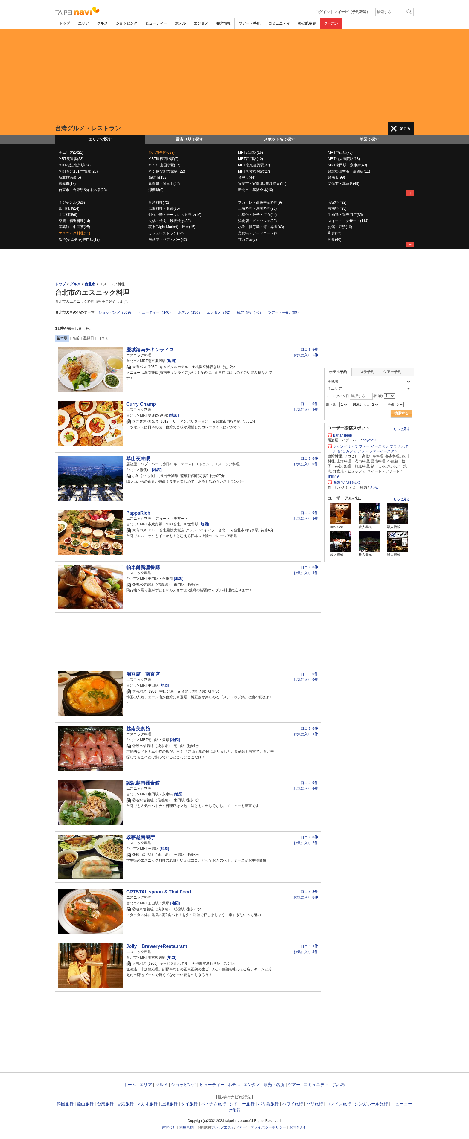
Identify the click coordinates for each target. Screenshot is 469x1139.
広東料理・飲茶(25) (164, 208)
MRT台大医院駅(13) (344, 159)
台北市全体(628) (161, 152)
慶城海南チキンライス (150, 349)
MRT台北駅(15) (250, 152)
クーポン (331, 23)
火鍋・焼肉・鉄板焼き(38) (169, 221)
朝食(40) (334, 239)
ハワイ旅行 (292, 1103)
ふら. (374, 487)
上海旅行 (169, 1103)
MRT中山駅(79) (340, 152)
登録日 (88, 338)
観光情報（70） (250, 312)
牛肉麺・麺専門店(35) (345, 215)
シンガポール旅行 (371, 1103)
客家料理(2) (337, 202)
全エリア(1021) (71, 152)
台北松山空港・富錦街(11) (349, 171)
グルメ (102, 23)
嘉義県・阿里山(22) (164, 184)
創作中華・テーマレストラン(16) (174, 215)
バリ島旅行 (268, 1103)
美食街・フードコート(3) (258, 233)
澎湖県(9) (156, 190)
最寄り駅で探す (189, 139)
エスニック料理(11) (74, 233)
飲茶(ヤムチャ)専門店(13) (79, 239)
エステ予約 (365, 372)
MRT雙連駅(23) (71, 159)
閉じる (405, 128)
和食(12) (334, 233)
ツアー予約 (392, 372)
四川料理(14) (69, 208)
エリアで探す (100, 139)
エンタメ (201, 23)
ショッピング (126, 23)
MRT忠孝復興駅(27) (254, 171)
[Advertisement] (234, 76)
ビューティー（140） (155, 312)
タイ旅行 (189, 1103)
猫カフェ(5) (247, 239)
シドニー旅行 (242, 1103)
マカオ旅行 (147, 1103)
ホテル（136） (190, 312)
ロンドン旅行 (338, 1103)
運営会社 (169, 1127)
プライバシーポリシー (268, 1127)
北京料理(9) (68, 215)
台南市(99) (336, 177)
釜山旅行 (85, 1103)
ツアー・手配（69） (284, 312)
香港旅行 (125, 1103)
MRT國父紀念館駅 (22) (166, 171)
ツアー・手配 (249, 23)
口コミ (103, 338)
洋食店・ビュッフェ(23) (257, 221)
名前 (76, 338)
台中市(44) (246, 177)
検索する (401, 413)
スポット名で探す (279, 139)
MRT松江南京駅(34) (75, 165)
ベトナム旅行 (213, 1103)
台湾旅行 (105, 1103)
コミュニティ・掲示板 (324, 1084)
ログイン (322, 12)
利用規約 (186, 1127)
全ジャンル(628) (72, 202)
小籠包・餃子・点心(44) (257, 215)
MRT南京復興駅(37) (254, 165)
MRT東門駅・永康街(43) (347, 165)
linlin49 (333, 476)
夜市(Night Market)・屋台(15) (171, 227)
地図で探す (369, 139)
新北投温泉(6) (70, 177)
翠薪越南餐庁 (140, 837)
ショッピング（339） (115, 312)
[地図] (171, 361)
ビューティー (156, 23)
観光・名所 (274, 1084)
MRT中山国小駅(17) (164, 165)
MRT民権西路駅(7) (163, 159)
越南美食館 (138, 728)
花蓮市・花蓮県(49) (343, 184)
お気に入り (305, 355)
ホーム (130, 1084)
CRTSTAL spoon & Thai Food (158, 891)
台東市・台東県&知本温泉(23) (83, 190)
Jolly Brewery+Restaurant (156, 946)
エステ (229, 1127)
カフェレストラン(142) (166, 233)
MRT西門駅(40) (250, 159)
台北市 (90, 284)
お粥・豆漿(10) (340, 227)
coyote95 (370, 440)
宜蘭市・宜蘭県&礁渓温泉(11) (262, 184)
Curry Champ (141, 404)
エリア (83, 23)
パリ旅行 (314, 1103)
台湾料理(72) (158, 202)
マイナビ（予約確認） (352, 12)
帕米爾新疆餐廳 (143, 567)
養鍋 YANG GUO (346, 483)
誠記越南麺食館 (143, 783)
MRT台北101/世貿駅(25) (78, 171)
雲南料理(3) (337, 208)
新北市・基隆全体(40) (255, 190)
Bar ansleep (342, 435)
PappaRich (138, 513)
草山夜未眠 (138, 458)
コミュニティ (279, 23)
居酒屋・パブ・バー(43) (167, 239)
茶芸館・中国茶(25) (74, 227)
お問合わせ (298, 1127)
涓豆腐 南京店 (143, 674)
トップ (64, 23)
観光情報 (223, 23)
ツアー (294, 1084)
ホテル (180, 23)
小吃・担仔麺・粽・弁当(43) (261, 227)
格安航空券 (307, 23)
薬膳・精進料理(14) (74, 221)
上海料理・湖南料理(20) (257, 208)
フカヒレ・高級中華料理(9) (260, 202)
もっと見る (401, 429)
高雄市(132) (158, 177)
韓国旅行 (65, 1103)
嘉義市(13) (67, 184)
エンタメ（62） (219, 312)
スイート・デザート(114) (348, 221)
